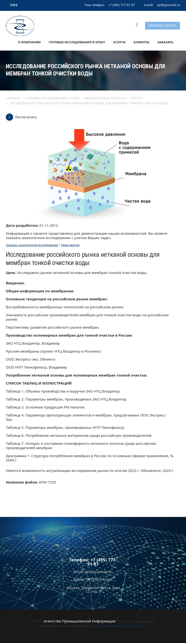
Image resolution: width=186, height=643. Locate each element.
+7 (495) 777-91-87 (121, 5)
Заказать (165, 42)
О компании (29, 42)
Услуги (119, 42)
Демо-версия (70, 245)
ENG (14, 5)
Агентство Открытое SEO (124, 625)
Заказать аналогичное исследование (32, 245)
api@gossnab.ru (168, 5)
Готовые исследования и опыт (77, 42)
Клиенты (141, 42)
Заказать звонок (162, 25)
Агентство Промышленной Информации (80, 621)
